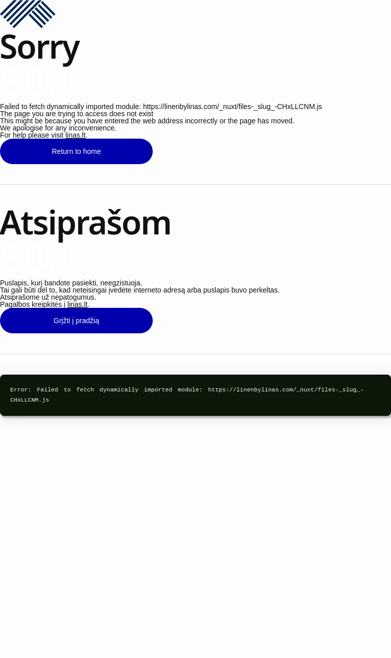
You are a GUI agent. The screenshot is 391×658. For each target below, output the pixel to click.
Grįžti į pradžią (76, 321)
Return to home (76, 151)
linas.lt (75, 135)
